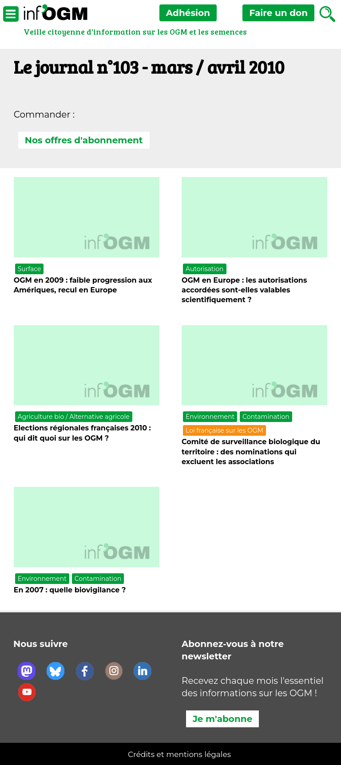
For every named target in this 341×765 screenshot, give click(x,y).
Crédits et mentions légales (179, 754)
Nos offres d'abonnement (84, 140)
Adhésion (188, 13)
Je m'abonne (222, 719)
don (278, 13)
